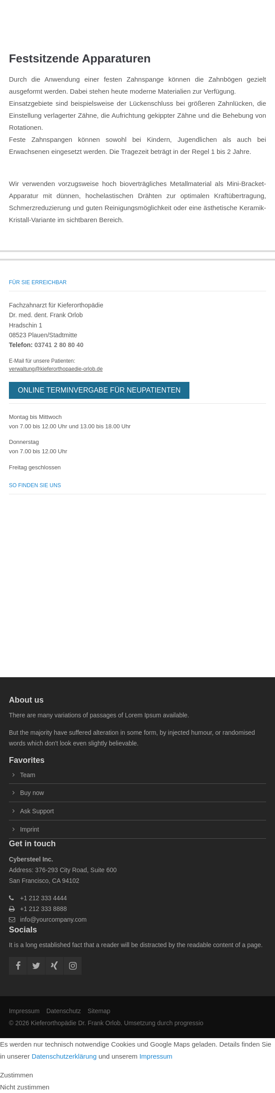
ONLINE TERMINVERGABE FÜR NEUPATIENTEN (99, 390)
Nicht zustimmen (24, 1087)
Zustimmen (16, 1075)
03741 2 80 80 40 (58, 344)
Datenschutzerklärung (64, 1056)
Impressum (24, 1010)
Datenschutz (63, 1010)
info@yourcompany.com (53, 919)
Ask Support (37, 811)
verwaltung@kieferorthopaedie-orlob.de (56, 369)
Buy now (32, 792)
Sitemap (98, 1010)
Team (27, 774)
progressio (188, 1023)
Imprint (29, 829)
